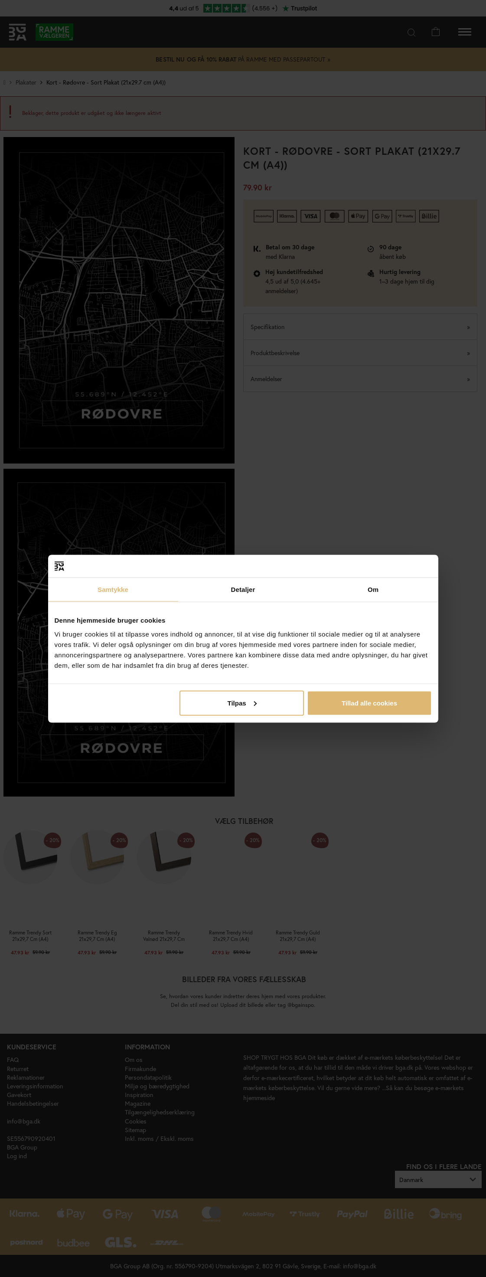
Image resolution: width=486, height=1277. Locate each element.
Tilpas (242, 702)
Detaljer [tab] (243, 589)
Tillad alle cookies (369, 702)
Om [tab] (373, 589)
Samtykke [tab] (113, 589)
